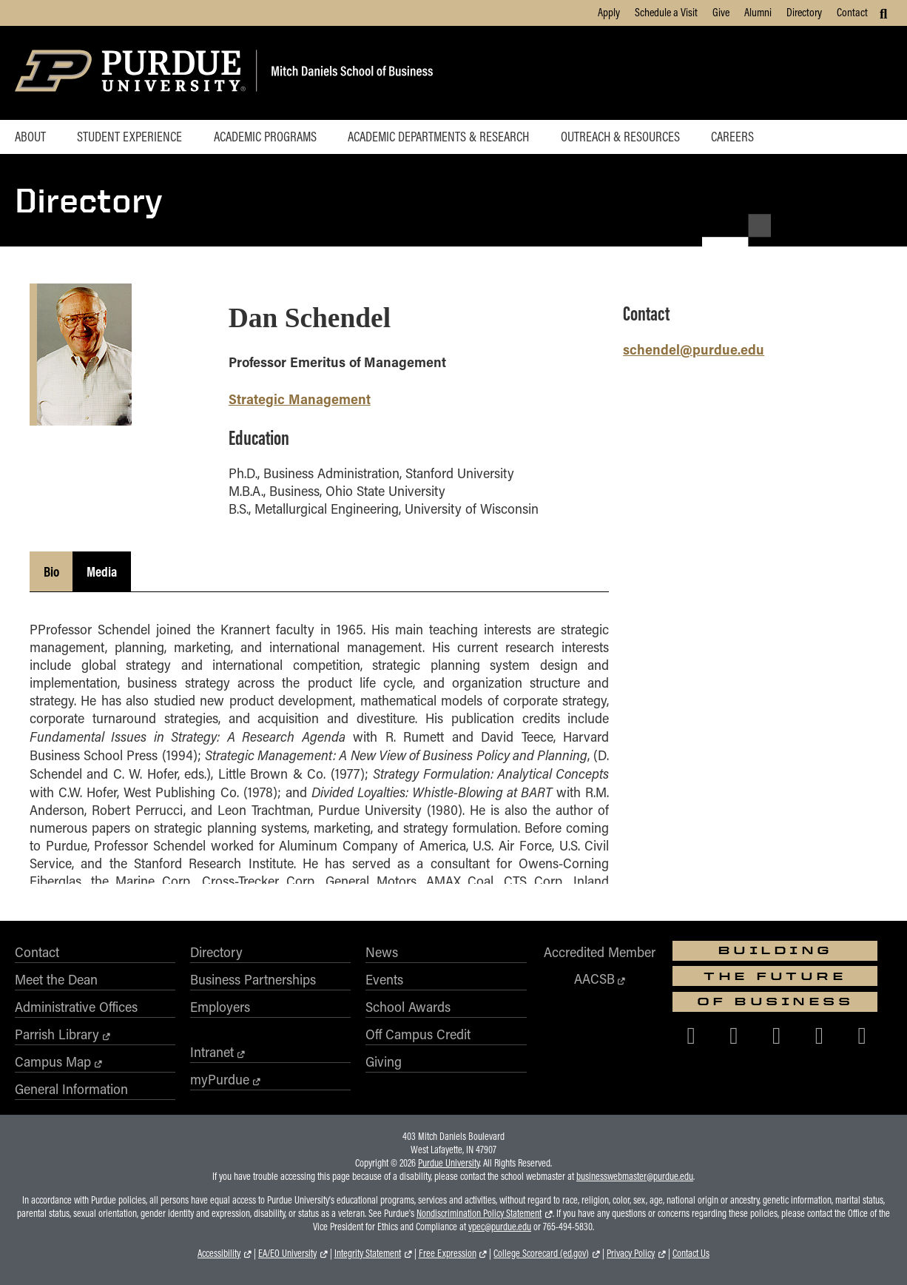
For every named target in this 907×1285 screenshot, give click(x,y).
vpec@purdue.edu (499, 1226)
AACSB (594, 978)
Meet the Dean (56, 979)
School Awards (408, 1007)
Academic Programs (265, 136)
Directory (804, 11)
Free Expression (447, 1253)
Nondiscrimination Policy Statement (479, 1213)
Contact (852, 11)
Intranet (212, 1052)
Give (720, 11)
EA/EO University (287, 1253)
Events (384, 979)
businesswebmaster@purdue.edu (634, 1176)
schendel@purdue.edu (693, 349)
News (381, 952)
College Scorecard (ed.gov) (541, 1253)
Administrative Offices (76, 1007)
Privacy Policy (631, 1253)
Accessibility (219, 1253)
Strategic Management (300, 398)
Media (102, 571)
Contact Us (690, 1253)
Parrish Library (57, 1034)
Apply (609, 11)
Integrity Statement (367, 1253)
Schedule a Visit (666, 11)
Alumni (758, 11)
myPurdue (219, 1079)
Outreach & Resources (620, 136)
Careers (732, 136)
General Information (71, 1089)
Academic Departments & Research (438, 136)
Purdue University (448, 1163)
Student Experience (129, 136)
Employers (220, 1007)
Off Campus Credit (418, 1034)
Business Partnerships (253, 979)
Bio (51, 571)
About (30, 136)
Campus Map (53, 1061)
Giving (383, 1061)
